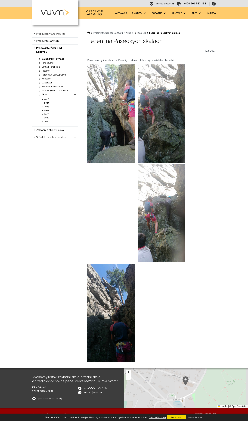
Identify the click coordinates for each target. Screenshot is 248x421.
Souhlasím (176, 417)
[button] (128, 372)
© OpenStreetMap (238, 406)
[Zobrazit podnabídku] (144, 13)
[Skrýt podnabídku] (75, 50)
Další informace (157, 417)
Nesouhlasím (195, 417)
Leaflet (223, 406)
